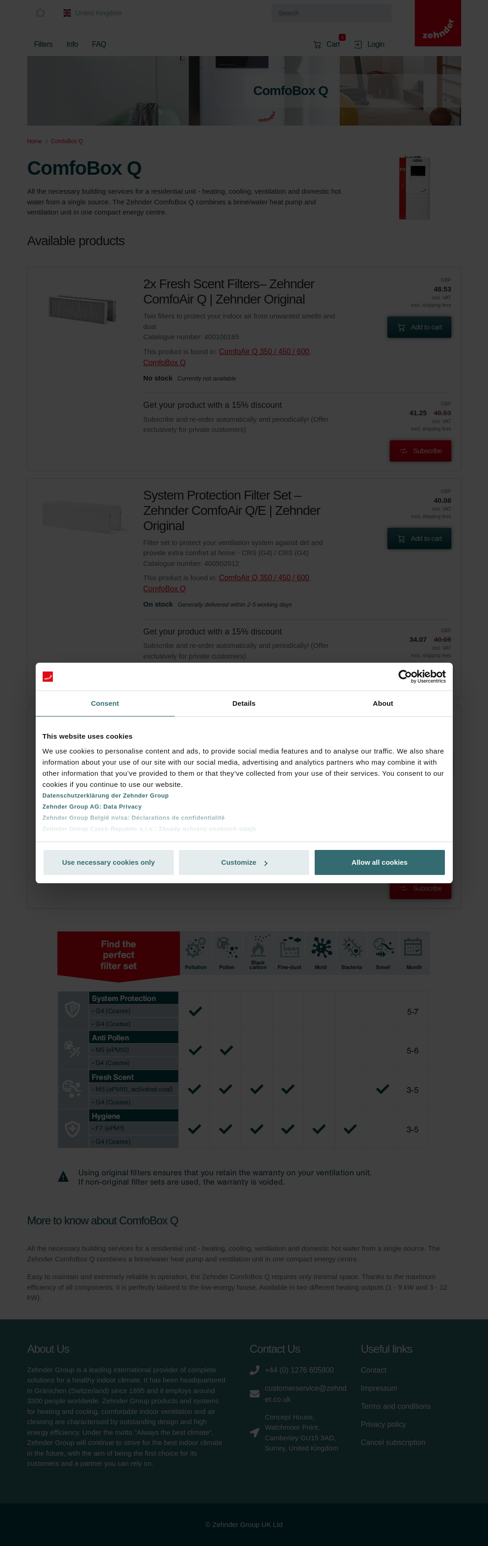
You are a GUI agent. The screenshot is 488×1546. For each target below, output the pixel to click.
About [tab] (383, 703)
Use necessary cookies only (108, 862)
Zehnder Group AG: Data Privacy (92, 806)
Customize (244, 862)
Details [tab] (244, 703)
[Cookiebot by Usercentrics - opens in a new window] (405, 677)
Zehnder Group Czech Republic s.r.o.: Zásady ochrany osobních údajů (149, 828)
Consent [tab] (105, 703)
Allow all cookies (380, 862)
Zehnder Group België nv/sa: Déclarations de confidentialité (134, 817)
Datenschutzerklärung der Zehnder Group (106, 795)
